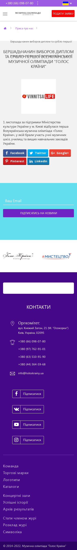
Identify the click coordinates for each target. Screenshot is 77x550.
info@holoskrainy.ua (31, 373)
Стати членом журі (19, 518)
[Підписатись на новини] (38, 213)
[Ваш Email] (38, 201)
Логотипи (11, 479)
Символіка (12, 531)
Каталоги (11, 486)
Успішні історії (15, 502)
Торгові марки (16, 472)
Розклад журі (15, 524)
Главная (5, 28)
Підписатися (26, 394)
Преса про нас (24, 28)
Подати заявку (63, 13)
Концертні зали (16, 495)
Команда (11, 465)
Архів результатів (18, 509)
